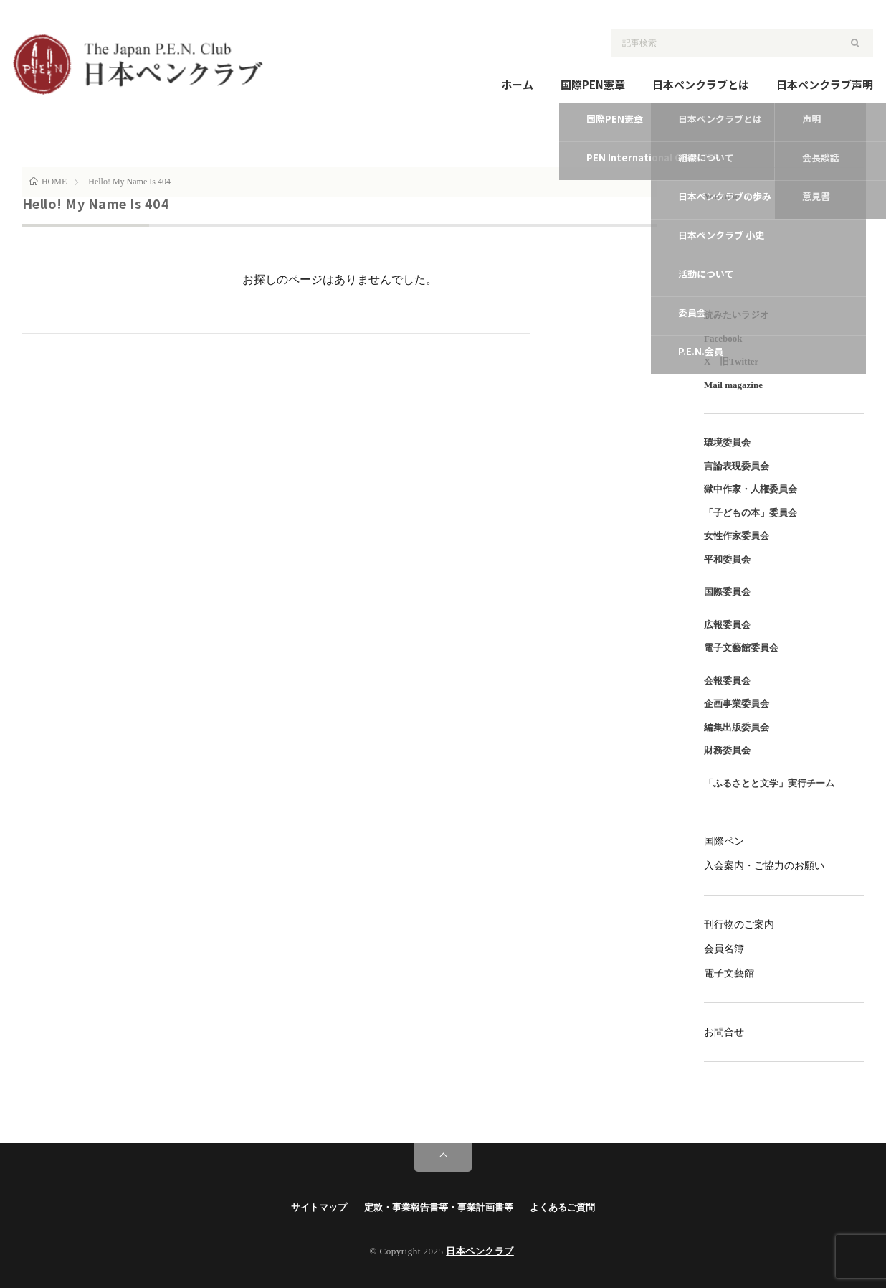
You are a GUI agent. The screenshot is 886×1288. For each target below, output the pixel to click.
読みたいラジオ (736, 314)
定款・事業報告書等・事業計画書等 (438, 1207)
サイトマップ (319, 1207)
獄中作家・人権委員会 (750, 489)
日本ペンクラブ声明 (824, 84)
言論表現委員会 (736, 466)
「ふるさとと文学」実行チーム (769, 783)
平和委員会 (727, 559)
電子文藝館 (729, 973)
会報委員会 (727, 680)
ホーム (517, 84)
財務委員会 (727, 750)
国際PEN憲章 (593, 84)
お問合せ (724, 1032)
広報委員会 (727, 624)
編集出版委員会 (736, 727)
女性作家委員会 (736, 535)
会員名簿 (724, 949)
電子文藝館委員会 (741, 647)
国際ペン (724, 841)
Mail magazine (733, 385)
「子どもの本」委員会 (750, 512)
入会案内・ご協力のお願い (764, 865)
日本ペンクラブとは (700, 84)
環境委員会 (727, 442)
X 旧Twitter (731, 361)
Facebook (723, 338)
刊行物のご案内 (739, 924)
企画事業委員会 (736, 703)
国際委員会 (727, 591)
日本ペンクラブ (480, 1251)
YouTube (721, 196)
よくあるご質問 (562, 1207)
